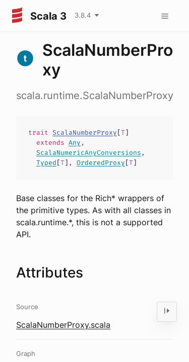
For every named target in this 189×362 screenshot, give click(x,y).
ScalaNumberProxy (84, 132)
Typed (46, 162)
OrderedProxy (101, 162)
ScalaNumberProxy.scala (63, 325)
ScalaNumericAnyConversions (88, 152)
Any (75, 142)
